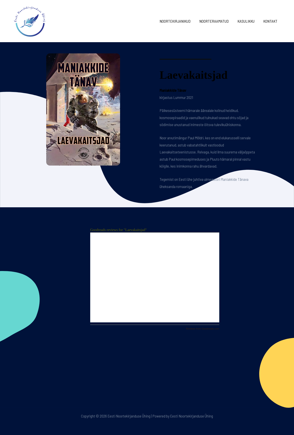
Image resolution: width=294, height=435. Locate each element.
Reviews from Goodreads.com (202, 328)
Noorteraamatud (216, 21)
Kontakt (271, 21)
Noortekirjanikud (178, 21)
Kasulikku (247, 21)
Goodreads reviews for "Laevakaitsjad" (118, 230)
